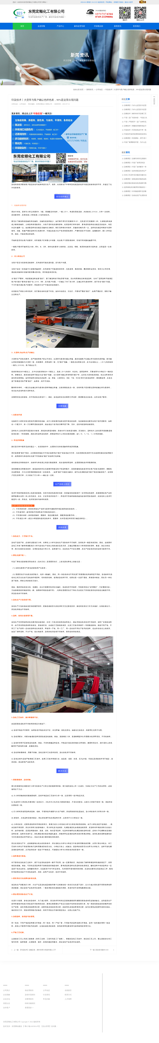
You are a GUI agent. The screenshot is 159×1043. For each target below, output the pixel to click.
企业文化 (6, 999)
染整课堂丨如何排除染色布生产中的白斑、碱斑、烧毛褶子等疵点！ (135, 171)
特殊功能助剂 (30, 1003)
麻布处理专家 (79, 26)
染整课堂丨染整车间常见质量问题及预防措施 (135, 159)
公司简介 (6, 990)
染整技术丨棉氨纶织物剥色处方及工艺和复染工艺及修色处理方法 (135, 126)
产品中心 (60, 26)
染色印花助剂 (30, 995)
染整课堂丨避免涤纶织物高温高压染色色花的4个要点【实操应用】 (135, 179)
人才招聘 (68, 999)
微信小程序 (129, 2)
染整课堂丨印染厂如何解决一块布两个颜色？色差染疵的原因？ (135, 167)
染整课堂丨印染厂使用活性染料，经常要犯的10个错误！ (134, 163)
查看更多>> (29, 1008)
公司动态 (99, 89)
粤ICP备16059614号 (32, 1026)
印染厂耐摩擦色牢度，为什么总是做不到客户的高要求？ (135, 142)
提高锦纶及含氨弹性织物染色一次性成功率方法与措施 (135, 187)
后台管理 (45, 1026)
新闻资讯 (117, 26)
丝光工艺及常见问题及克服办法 (135, 175)
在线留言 (68, 990)
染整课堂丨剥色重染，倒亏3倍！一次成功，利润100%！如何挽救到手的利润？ (135, 138)
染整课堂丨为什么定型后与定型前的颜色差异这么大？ (135, 106)
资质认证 (6, 1003)
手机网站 (109, 2)
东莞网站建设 (17, 1026)
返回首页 (101, 2)
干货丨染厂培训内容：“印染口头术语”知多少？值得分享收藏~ (135, 118)
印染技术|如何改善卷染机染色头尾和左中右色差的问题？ (135, 134)
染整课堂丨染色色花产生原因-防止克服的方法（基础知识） (135, 196)
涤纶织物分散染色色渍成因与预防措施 (135, 183)
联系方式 (68, 995)
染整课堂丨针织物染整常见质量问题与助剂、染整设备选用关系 (135, 191)
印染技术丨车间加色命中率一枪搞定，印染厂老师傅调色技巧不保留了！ (135, 130)
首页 (22, 26)
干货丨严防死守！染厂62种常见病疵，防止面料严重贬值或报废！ (135, 122)
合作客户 (6, 1008)
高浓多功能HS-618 (101, 950)
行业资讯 (46, 995)
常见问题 (46, 999)
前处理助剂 (29, 990)
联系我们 (136, 26)
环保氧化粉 (98, 26)
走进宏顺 (41, 26)
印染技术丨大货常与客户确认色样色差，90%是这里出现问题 (128, 89)
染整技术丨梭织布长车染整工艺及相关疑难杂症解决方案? (135, 114)
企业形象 (6, 995)
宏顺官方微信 (118, 2)
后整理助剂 (29, 999)
